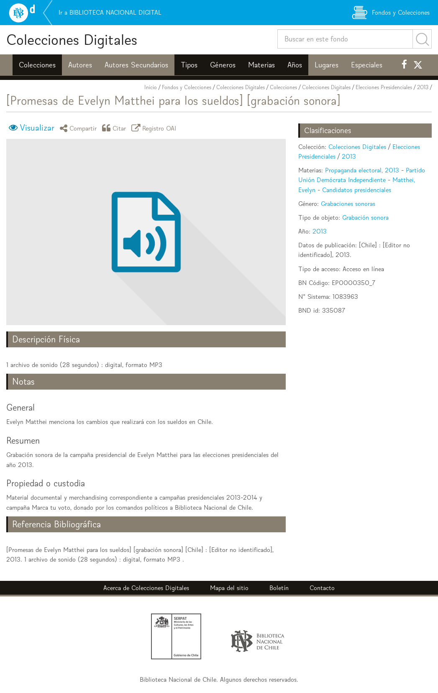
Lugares (326, 64)
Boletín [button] (279, 588)
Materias (261, 64)
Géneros (223, 64)
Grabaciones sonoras (348, 204)
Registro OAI (155, 127)
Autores (80, 64)
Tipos (189, 64)
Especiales (366, 64)
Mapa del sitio (229, 588)
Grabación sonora (365, 217)
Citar (115, 127)
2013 (422, 87)
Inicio (150, 87)
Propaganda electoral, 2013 (362, 170)
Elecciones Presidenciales (384, 87)
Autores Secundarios (136, 64)
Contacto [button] (322, 588)
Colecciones (37, 64)
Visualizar (37, 127)
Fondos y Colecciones (186, 87)
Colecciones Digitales (71, 39)
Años (294, 64)
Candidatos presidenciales (356, 190)
